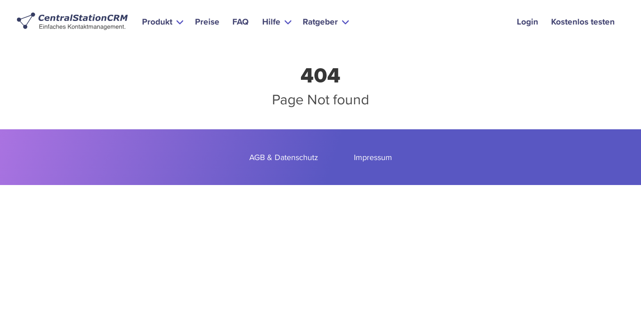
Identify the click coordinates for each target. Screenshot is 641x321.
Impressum (373, 157)
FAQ (240, 21)
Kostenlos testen (583, 21)
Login (527, 21)
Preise (207, 21)
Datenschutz (296, 157)
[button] (161, 21)
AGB (257, 157)
